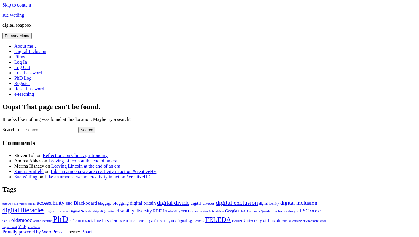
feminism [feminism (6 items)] (218, 211)
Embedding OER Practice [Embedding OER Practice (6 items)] (181, 211)
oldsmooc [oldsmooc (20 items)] (21, 220)
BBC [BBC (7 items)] (69, 203)
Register (22, 83)
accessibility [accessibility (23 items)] (50, 203)
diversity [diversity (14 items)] (144, 210)
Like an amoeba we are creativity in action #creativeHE (103, 171)
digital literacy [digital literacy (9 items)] (57, 211)
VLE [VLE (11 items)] (22, 226)
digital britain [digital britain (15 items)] (143, 203)
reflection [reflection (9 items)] (76, 220)
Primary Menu (17, 35)
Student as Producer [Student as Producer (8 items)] (121, 221)
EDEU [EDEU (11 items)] (158, 211)
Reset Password (29, 88)
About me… (26, 46)
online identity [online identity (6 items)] (42, 220)
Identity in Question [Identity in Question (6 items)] (259, 211)
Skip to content (16, 4)
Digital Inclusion (30, 51)
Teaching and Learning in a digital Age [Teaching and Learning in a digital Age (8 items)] (165, 221)
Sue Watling (25, 176)
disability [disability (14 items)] (125, 210)
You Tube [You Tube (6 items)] (34, 227)
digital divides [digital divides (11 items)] (203, 203)
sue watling (13, 14)
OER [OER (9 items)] (6, 220)
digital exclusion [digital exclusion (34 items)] (237, 202)
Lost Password (28, 72)
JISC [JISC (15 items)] (304, 210)
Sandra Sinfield (29, 171)
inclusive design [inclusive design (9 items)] (285, 211)
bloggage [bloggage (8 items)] (104, 203)
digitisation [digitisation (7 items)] (107, 211)
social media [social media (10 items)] (95, 220)
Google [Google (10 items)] (231, 211)
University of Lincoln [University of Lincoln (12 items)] (262, 220)
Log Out (22, 67)
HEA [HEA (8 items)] (242, 211)
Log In (20, 62)
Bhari (86, 231)
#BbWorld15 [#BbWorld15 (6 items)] (27, 203)
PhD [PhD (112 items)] (60, 219)
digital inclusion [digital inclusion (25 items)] (298, 203)
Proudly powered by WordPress (32, 231)
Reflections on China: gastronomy (75, 155)
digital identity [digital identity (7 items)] (269, 203)
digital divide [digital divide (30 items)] (173, 202)
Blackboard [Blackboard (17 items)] (85, 203)
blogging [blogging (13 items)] (121, 203)
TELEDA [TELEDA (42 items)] (218, 219)
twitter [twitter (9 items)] (237, 220)
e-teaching (24, 94)
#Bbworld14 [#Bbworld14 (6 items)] (10, 203)
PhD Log (22, 78)
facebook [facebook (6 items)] (205, 211)
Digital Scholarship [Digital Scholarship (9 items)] (84, 211)
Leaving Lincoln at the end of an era (82, 160)
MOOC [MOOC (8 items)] (315, 211)
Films (19, 56)
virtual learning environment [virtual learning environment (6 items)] (301, 220)
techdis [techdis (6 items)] (199, 220)
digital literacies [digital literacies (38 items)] (23, 210)
